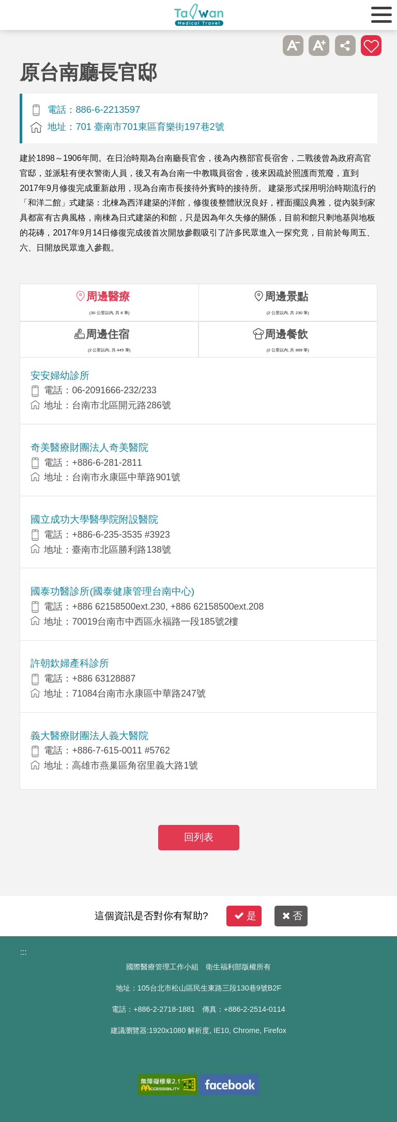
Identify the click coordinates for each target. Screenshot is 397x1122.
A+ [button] (319, 45)
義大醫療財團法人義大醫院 (89, 735)
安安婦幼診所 (59, 375)
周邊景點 (286, 296)
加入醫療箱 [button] (371, 45)
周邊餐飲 (286, 334)
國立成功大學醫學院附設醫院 (94, 519)
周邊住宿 (107, 334)
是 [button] (245, 915)
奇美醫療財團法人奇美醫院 (89, 447)
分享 (345, 45)
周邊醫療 (108, 296)
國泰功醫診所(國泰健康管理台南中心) (112, 591)
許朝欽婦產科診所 (69, 663)
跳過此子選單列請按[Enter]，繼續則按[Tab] (266, 45)
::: (23, 952)
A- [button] (293, 45)
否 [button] (292, 915)
